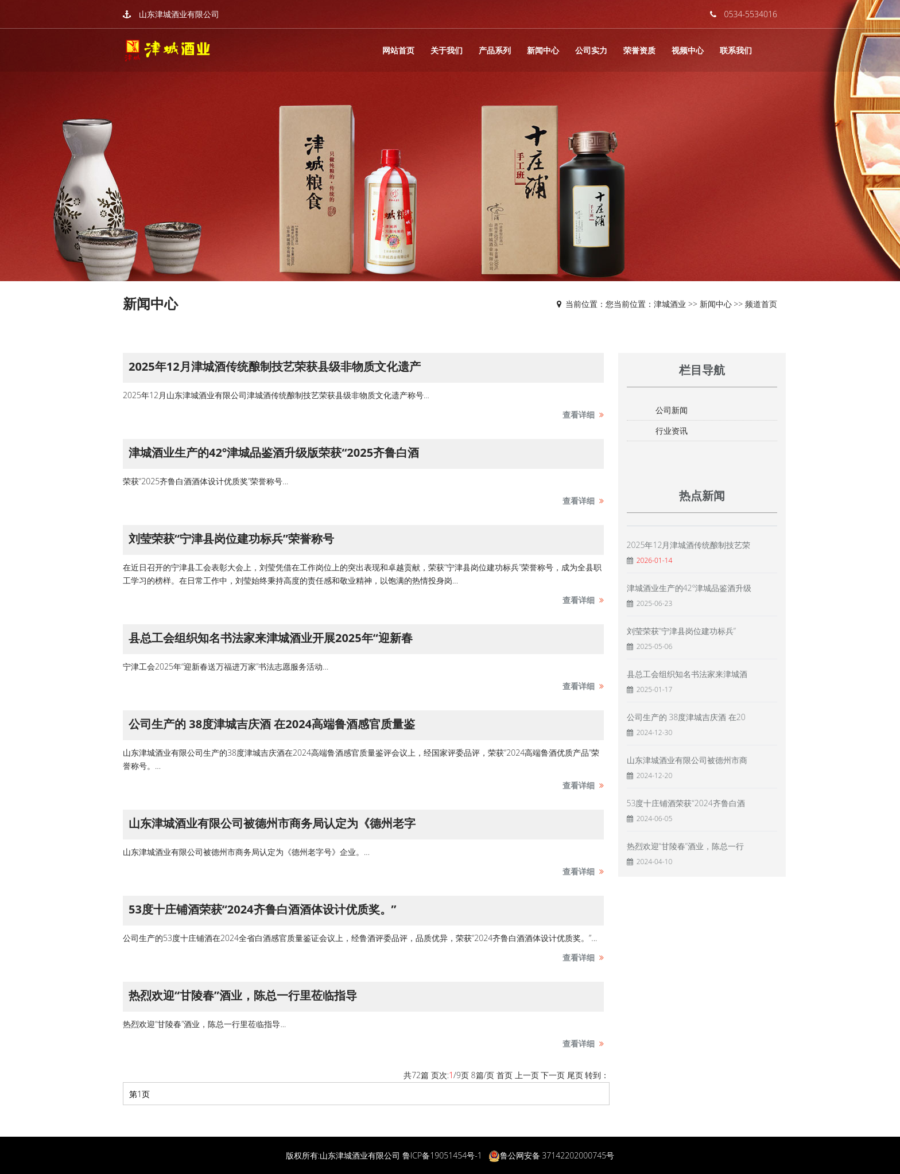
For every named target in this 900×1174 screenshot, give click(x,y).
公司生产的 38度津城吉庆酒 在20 (686, 717)
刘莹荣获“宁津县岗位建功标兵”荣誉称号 (231, 538)
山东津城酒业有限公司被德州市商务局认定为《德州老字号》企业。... (246, 851)
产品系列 (495, 50)
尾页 (575, 1075)
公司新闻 (671, 410)
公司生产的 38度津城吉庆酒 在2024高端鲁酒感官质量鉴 (272, 724)
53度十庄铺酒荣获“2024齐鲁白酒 (686, 803)
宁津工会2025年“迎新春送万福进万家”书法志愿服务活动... (225, 666)
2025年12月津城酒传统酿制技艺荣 (689, 544)
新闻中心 (543, 50)
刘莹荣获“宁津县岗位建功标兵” (681, 630)
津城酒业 (670, 303)
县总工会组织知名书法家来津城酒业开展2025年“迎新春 (271, 638)
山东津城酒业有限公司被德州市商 (687, 760)
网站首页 (398, 50)
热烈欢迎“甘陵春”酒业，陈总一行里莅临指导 (243, 995)
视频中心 (688, 50)
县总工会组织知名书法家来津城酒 (687, 673)
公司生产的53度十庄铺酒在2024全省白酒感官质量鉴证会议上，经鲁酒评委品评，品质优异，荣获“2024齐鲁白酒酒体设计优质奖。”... (360, 937)
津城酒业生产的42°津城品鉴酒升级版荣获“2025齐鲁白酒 (274, 452)
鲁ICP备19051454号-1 (442, 1155)
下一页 (553, 1075)
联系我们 (736, 50)
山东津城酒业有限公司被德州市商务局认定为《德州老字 (272, 823)
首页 (504, 1075)
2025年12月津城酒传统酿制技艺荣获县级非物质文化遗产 (275, 366)
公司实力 (591, 50)
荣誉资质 (639, 50)
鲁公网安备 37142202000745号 (557, 1155)
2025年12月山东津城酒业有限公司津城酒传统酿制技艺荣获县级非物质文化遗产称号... (276, 395)
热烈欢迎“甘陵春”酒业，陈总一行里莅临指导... (204, 1023)
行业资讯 (671, 430)
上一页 (527, 1075)
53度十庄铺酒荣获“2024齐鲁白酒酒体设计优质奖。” (262, 909)
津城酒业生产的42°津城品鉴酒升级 (689, 587)
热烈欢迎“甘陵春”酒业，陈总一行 (685, 846)
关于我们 (446, 50)
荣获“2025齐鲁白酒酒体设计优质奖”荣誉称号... (205, 481)
